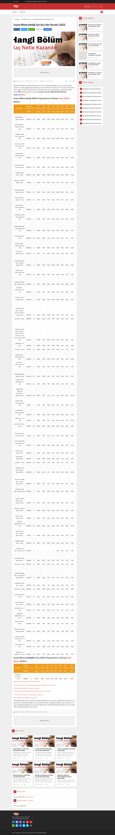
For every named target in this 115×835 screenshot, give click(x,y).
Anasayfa (16, 19)
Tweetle (24, 29)
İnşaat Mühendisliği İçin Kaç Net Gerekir (39, 712)
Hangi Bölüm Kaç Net (26, 19)
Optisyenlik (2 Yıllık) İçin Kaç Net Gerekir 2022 (36, 1)
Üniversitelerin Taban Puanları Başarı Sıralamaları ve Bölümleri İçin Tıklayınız (35, 685)
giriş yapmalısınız (29, 797)
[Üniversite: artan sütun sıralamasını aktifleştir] (20, 107)
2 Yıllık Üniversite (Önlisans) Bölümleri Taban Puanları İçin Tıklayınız (32, 691)
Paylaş (16, 29)
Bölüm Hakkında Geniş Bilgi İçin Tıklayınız (25, 698)
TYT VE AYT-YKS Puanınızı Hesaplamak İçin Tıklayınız (28, 695)
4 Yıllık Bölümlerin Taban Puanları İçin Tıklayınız (27, 688)
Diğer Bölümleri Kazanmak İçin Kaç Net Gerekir (27, 681)
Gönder (31, 29)
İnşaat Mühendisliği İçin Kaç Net (22, 712)
